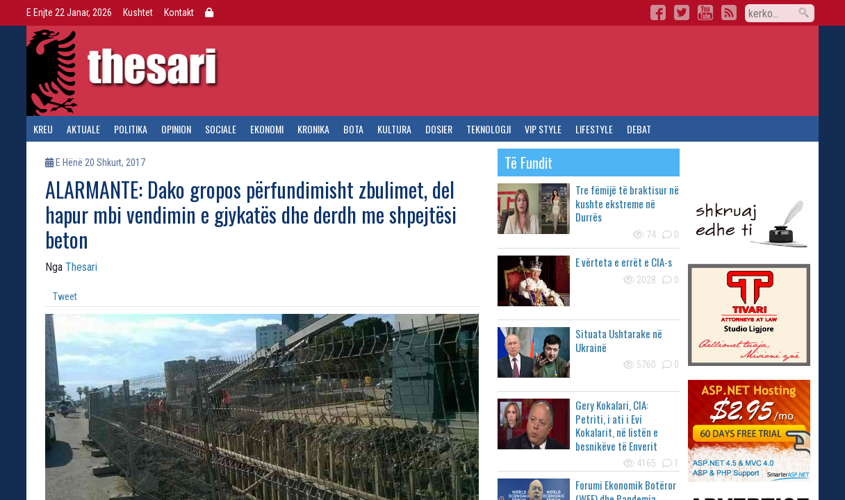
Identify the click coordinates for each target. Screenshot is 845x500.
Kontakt (179, 12)
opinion (176, 129)
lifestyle (594, 129)
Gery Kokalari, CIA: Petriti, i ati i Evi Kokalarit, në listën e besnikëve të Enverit (616, 425)
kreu (43, 129)
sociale (220, 129)
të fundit (528, 162)
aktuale (83, 129)
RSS (729, 12)
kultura (394, 129)
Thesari (81, 267)
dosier (438, 129)
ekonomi (267, 129)
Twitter (681, 12)
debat (639, 129)
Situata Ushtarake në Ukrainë (618, 340)
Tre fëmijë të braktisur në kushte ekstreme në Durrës (627, 203)
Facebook (658, 12)
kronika (313, 129)
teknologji (488, 129)
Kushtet (138, 12)
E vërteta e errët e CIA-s (623, 261)
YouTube (705, 12)
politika (130, 129)
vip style (543, 129)
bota (353, 129)
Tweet (65, 296)
